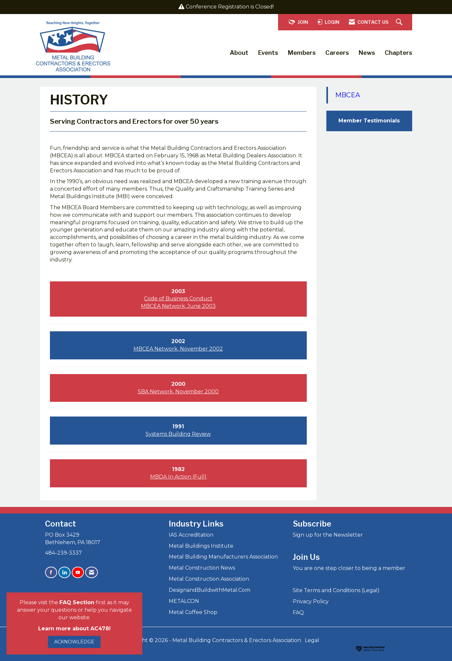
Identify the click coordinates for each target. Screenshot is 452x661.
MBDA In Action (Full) (178, 477)
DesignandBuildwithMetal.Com (209, 590)
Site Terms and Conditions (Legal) (336, 590)
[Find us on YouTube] (78, 572)
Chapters (398, 52)
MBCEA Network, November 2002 (178, 349)
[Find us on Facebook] (51, 572)
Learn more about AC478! (74, 628)
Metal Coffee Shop (193, 612)
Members (302, 52)
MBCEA (347, 95)
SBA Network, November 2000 (178, 391)
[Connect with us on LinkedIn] (64, 572)
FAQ (298, 612)
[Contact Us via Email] (91, 572)
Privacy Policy (311, 601)
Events (268, 52)
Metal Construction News (202, 568)
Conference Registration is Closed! (230, 7)
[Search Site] (400, 22)
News (367, 52)
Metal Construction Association (209, 579)
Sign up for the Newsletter (328, 535)
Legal (312, 640)
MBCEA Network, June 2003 (178, 306)
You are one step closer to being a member (349, 568)
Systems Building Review (178, 434)
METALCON (184, 601)
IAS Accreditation (191, 535)
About (239, 52)
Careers (337, 52)
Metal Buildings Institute (201, 546)
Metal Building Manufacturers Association (223, 557)
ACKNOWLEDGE (74, 642)
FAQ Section (76, 602)
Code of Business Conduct (178, 298)
